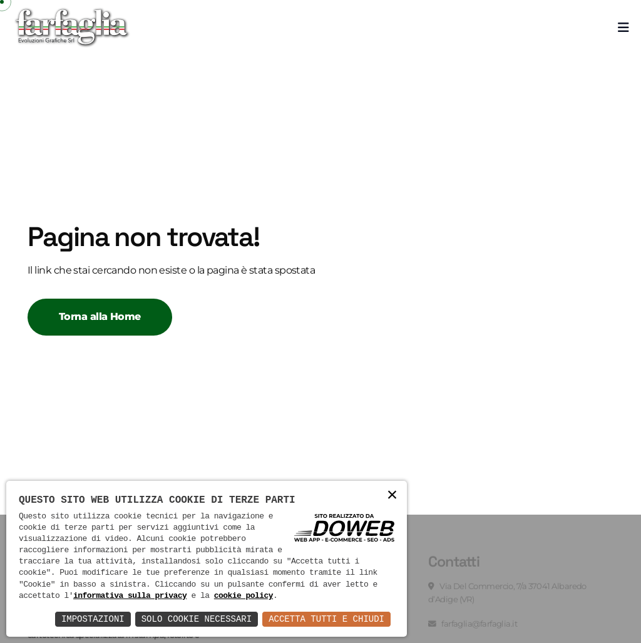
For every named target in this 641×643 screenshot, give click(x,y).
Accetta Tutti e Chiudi (326, 619)
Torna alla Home (100, 316)
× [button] (392, 495)
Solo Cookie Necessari (196, 619)
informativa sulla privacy (130, 596)
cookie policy (243, 596)
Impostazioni (93, 619)
